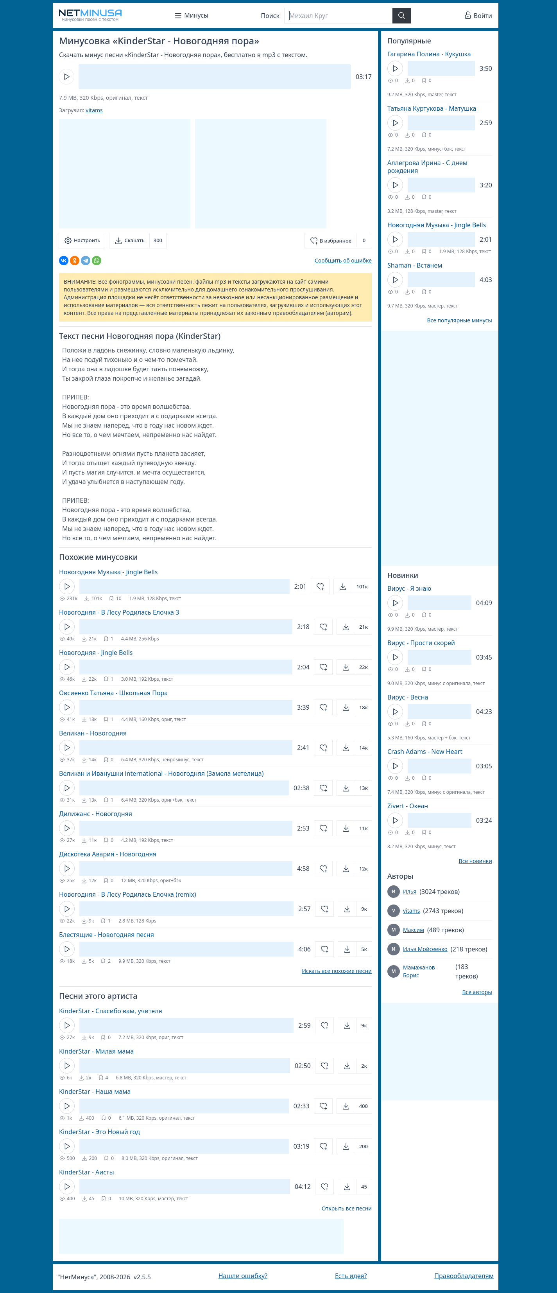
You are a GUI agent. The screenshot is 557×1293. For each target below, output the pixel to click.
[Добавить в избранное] (338, 240)
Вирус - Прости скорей (421, 643)
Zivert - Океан (407, 806)
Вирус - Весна (407, 697)
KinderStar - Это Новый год (99, 1132)
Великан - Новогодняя (93, 733)
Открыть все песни (347, 1208)
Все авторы (477, 992)
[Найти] (401, 15)
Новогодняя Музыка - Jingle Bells (108, 572)
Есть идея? (351, 1276)
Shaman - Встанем (414, 265)
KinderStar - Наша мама (95, 1091)
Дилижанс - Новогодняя (95, 814)
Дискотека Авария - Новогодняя (107, 854)
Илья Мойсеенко (425, 949)
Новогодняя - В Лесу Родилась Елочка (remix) (127, 894)
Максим (413, 929)
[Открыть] (353, 586)
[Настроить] (82, 240)
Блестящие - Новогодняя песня (106, 935)
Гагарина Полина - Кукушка (429, 54)
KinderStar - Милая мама (96, 1051)
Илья (409, 891)
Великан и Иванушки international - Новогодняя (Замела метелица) (161, 773)
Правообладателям (464, 1276)
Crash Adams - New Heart (424, 751)
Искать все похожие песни (337, 971)
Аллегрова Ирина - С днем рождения (427, 166)
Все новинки (475, 861)
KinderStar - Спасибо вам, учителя (110, 1011)
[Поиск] (338, 15)
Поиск (270, 15)
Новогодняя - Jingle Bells (96, 652)
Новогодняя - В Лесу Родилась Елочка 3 (119, 612)
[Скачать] (137, 240)
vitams (94, 110)
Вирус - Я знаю (409, 588)
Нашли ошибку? (243, 1276)
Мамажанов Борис (419, 971)
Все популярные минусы (459, 320)
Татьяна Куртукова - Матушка (431, 108)
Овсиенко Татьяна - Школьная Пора (113, 693)
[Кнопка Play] (66, 76)
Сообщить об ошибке (343, 260)
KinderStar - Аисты (86, 1172)
